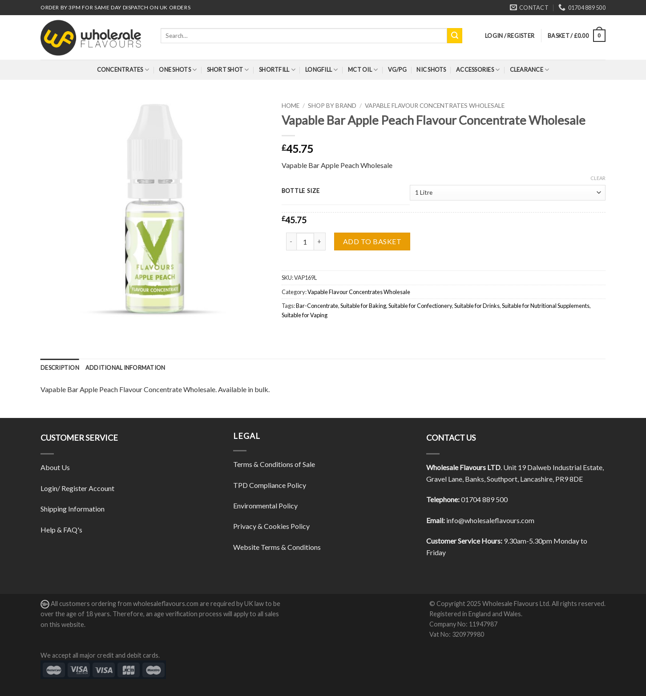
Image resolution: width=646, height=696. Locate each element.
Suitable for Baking (363, 305)
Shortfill (277, 70)
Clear (598, 178)
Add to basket (372, 241)
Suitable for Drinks (477, 305)
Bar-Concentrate (317, 305)
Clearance (529, 70)
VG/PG (397, 69)
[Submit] (454, 35)
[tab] (59, 368)
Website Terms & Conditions (277, 547)
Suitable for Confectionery (420, 305)
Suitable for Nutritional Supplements (545, 305)
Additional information (125, 367)
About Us (55, 467)
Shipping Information (72, 508)
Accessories (478, 70)
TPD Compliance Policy (269, 485)
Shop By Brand (332, 105)
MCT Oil (363, 70)
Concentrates (123, 70)
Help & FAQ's (61, 529)
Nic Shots (431, 69)
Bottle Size (301, 191)
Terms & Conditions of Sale (274, 464)
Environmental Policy (265, 505)
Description (59, 367)
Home (290, 105)
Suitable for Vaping (304, 315)
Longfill (321, 70)
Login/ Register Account (77, 488)
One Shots (178, 70)
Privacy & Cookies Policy (271, 526)
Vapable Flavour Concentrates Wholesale (435, 105)
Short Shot (228, 70)
